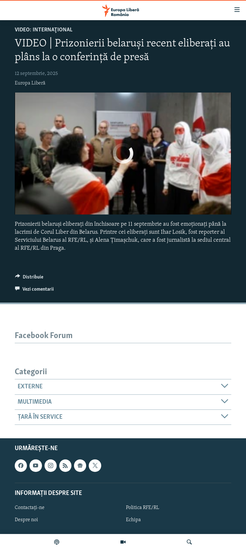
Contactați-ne (30, 507)
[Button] (29, 278)
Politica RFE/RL (142, 507)
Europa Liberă (30, 83)
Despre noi (26, 519)
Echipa (133, 519)
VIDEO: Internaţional (43, 30)
